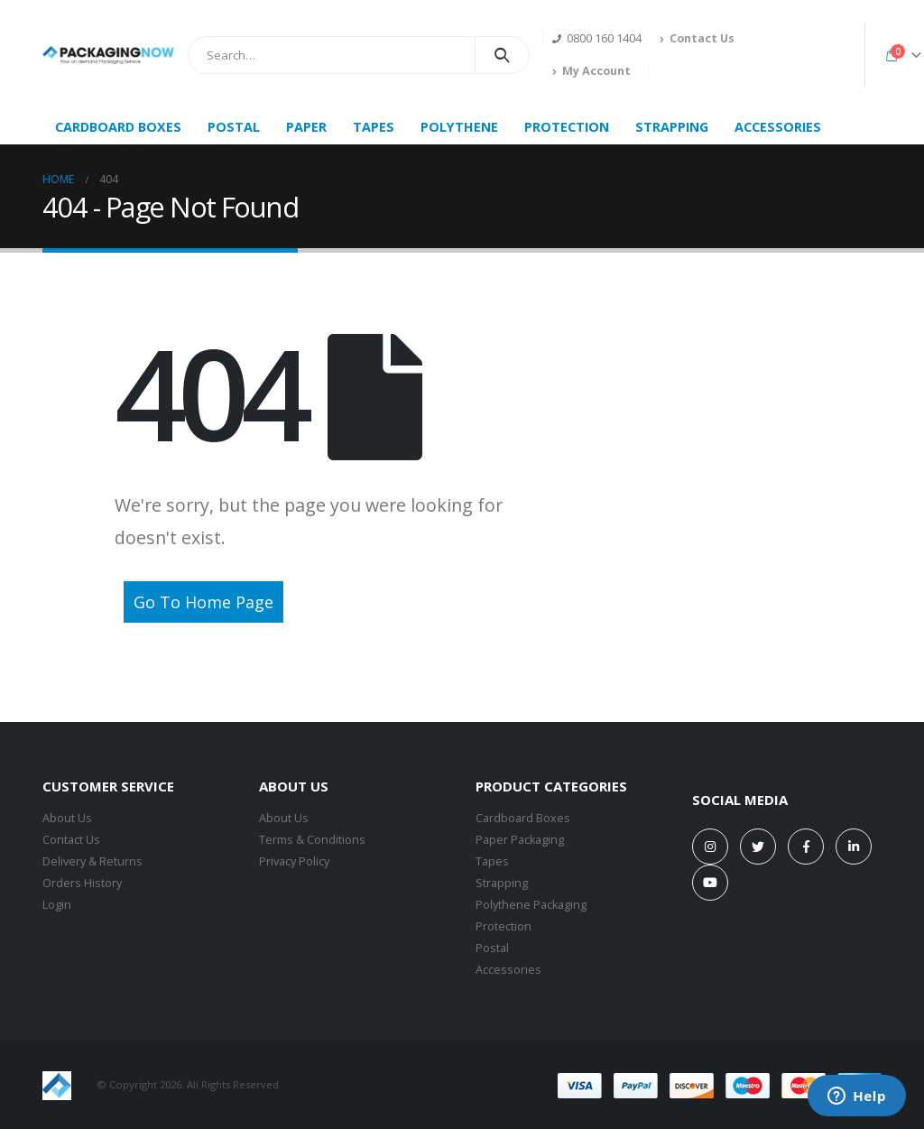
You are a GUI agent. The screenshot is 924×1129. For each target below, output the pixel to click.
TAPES (373, 126)
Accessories (508, 969)
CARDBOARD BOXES (118, 126)
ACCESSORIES (778, 126)
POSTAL (234, 126)
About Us (67, 818)
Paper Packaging (520, 839)
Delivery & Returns (92, 861)
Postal (492, 948)
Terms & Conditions (312, 839)
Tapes (492, 861)
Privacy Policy (294, 861)
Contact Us (697, 38)
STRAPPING (671, 126)
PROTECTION (566, 126)
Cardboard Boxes (523, 818)
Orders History (82, 883)
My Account (591, 71)
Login (56, 904)
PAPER (306, 126)
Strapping (502, 883)
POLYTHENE (459, 126)
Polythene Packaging (531, 904)
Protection (503, 926)
